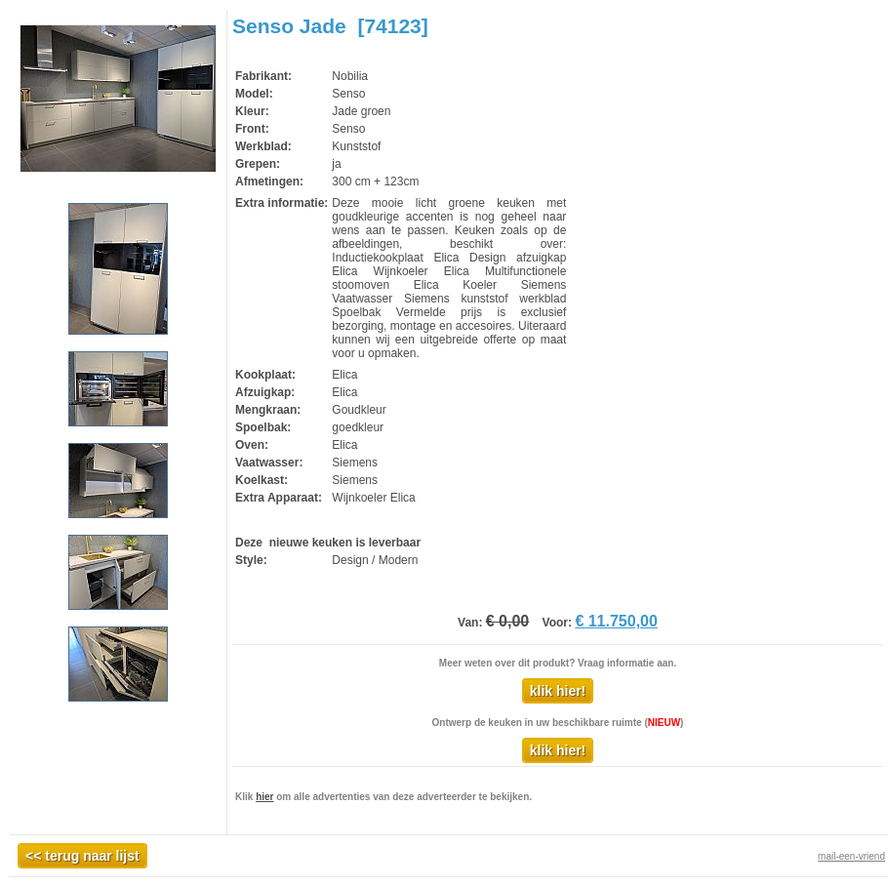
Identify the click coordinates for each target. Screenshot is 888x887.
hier (264, 796)
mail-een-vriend (851, 856)
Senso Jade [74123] (330, 26)
